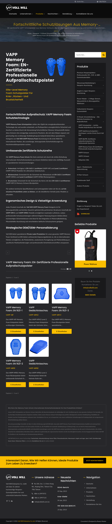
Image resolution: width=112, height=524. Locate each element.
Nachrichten (53, 14)
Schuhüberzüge (96, 438)
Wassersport (71, 438)
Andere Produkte (83, 186)
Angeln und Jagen (80, 438)
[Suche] (75, 2)
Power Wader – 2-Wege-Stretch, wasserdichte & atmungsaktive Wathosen (88, 101)
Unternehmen (26, 14)
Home (29, 33)
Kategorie (36, 33)
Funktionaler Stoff (83, 180)
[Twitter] (9, 501)
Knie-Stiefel (62, 496)
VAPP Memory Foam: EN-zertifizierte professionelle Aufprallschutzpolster (56, 35)
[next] (69, 252)
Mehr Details (90, 295)
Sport (87, 438)
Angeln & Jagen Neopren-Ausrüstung (86, 92)
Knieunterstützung (44, 438)
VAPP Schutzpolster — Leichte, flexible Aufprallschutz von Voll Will (90, 126)
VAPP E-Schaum (83, 156)
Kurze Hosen (11, 441)
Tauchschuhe (34, 438)
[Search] (86, 2)
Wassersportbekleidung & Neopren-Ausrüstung (86, 84)
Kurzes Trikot (53, 438)
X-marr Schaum (82, 175)
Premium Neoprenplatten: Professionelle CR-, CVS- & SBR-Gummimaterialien (88, 75)
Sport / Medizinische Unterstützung (84, 168)
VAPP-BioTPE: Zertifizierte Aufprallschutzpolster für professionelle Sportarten (87, 141)
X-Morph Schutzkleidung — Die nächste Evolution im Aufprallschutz (62, 33)
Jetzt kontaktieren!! (94, 460)
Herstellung (67, 14)
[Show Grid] (67, 269)
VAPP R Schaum (83, 152)
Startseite (13, 14)
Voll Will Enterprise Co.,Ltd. (26, 521)
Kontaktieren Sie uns (84, 14)
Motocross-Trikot (20, 441)
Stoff (90, 438)
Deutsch (102, 1)
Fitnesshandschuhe (62, 438)
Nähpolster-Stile (83, 160)
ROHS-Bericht (63, 487)
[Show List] (70, 269)
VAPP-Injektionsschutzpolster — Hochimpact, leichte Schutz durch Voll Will (91, 133)
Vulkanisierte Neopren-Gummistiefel (85, 110)
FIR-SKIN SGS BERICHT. (67, 506)
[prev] (7, 252)
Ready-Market (101, 521)
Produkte (40, 14)
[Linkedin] (11, 501)
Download (83, 214)
